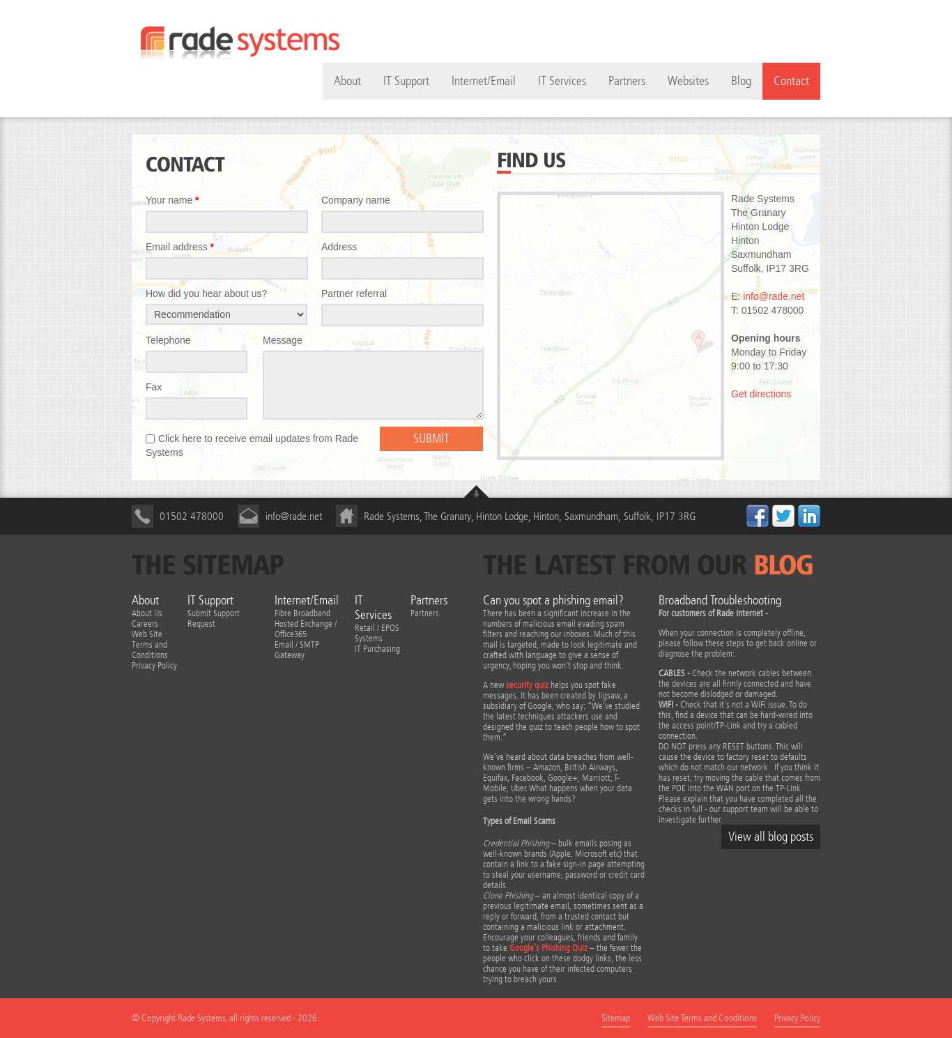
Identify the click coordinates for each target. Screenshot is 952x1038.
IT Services (562, 81)
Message (282, 340)
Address (339, 246)
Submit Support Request (213, 618)
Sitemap (615, 1018)
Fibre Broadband (302, 613)
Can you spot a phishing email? (553, 600)
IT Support (406, 81)
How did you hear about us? (206, 293)
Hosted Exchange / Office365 (306, 628)
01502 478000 (192, 516)
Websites (688, 81)
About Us (147, 613)
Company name (355, 200)
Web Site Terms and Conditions (150, 644)
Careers (145, 623)
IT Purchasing (377, 648)
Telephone (168, 340)
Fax (154, 386)
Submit (431, 439)
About (145, 600)
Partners (626, 81)
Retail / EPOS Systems (377, 633)
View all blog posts (770, 837)
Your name (172, 200)
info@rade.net (773, 296)
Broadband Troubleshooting (720, 600)
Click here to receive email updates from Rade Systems (252, 445)
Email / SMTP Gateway (297, 649)
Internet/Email (484, 81)
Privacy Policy (154, 665)
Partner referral (354, 293)
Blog (741, 81)
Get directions (761, 393)
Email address (180, 246)
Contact (791, 81)
